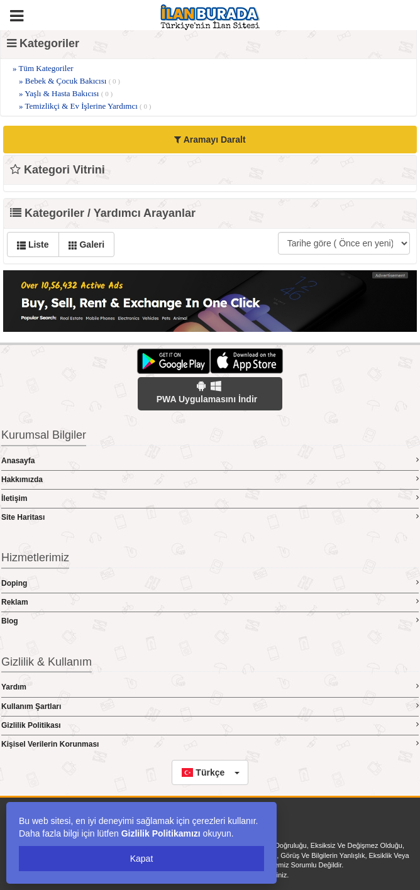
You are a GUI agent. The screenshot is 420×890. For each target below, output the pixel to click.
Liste (33, 244)
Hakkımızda (210, 479)
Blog (210, 620)
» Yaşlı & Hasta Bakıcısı (66, 93)
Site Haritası (210, 517)
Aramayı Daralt (209, 140)
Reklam (210, 602)
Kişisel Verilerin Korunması (210, 744)
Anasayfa (210, 460)
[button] (210, 772)
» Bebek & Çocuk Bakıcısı (69, 80)
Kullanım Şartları (210, 706)
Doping (210, 583)
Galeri (87, 244)
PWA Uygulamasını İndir (207, 392)
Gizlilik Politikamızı (161, 833)
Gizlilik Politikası (210, 725)
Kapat (141, 859)
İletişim (210, 498)
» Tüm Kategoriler (43, 68)
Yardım (210, 686)
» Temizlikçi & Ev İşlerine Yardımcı (85, 106)
